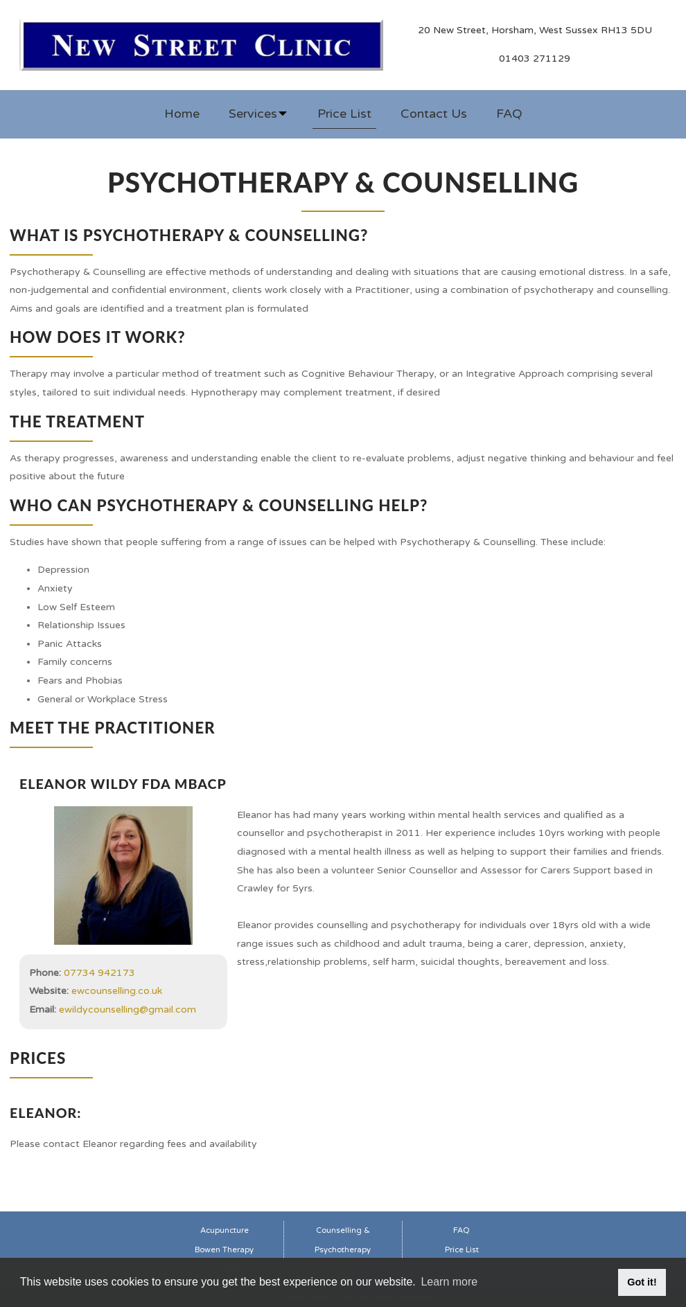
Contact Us (434, 113)
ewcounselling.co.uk (116, 991)
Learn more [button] (449, 1282)
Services (258, 113)
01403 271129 (534, 58)
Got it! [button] (641, 1282)
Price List (344, 113)
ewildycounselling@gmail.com (127, 1009)
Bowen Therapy (224, 1249)
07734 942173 (99, 973)
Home (182, 113)
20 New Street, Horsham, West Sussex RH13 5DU (535, 30)
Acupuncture (224, 1230)
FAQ (509, 113)
